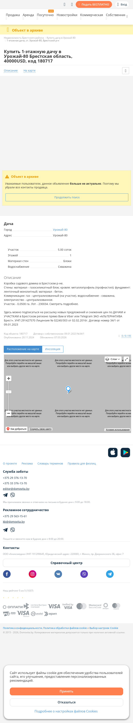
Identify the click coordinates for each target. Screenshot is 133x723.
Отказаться (67, 702)
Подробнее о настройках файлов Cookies (66, 711)
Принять (66, 691)
